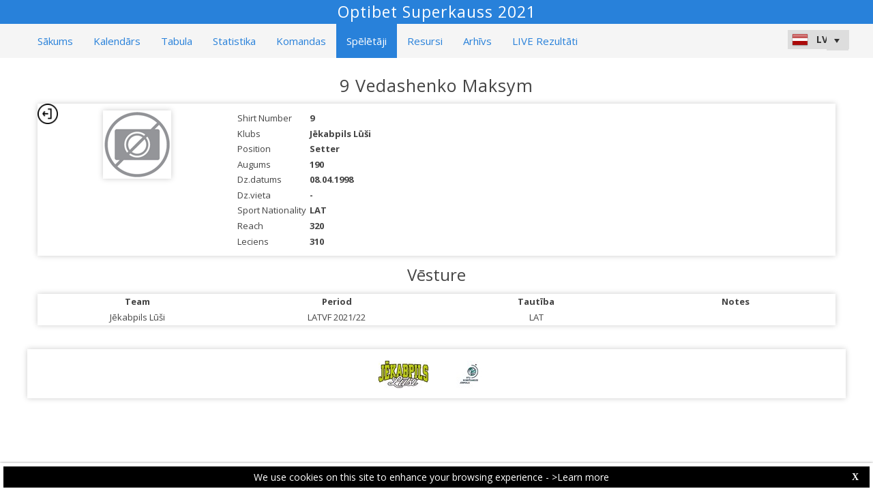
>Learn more (580, 477)
